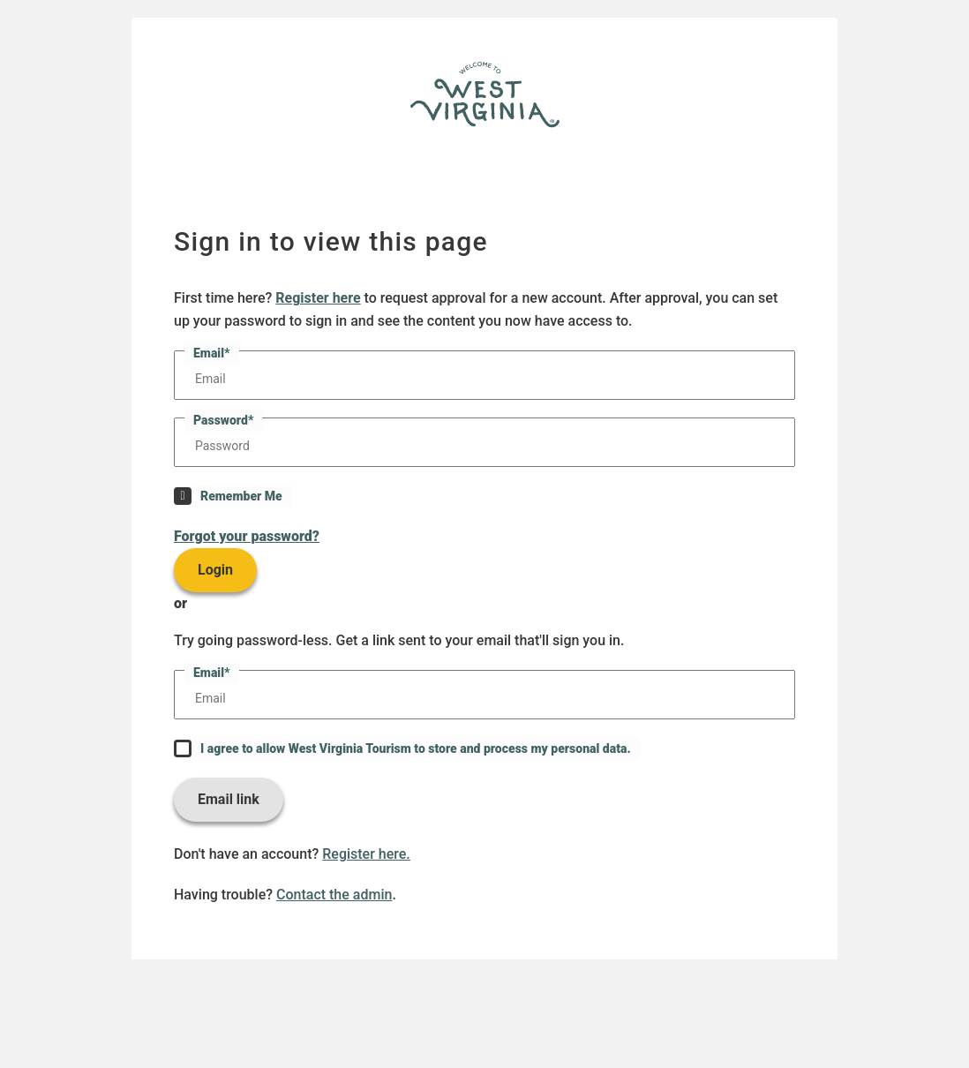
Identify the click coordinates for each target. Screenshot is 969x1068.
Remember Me (241, 496)
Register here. (366, 854)
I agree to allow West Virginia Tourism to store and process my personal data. (415, 748)
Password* (223, 420)
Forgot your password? (246, 536)
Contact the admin (334, 894)
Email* (211, 353)
